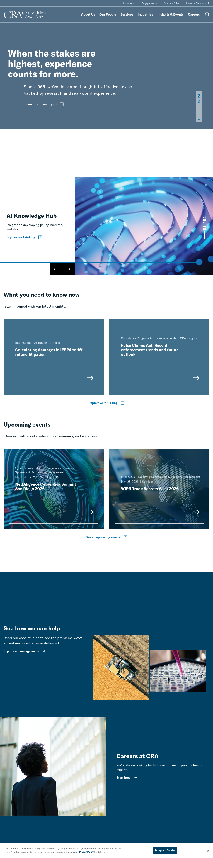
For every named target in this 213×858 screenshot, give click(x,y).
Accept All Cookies (165, 850)
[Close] (208, 850)
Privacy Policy (86, 851)
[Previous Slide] (56, 269)
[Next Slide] (68, 269)
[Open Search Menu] (207, 14)
